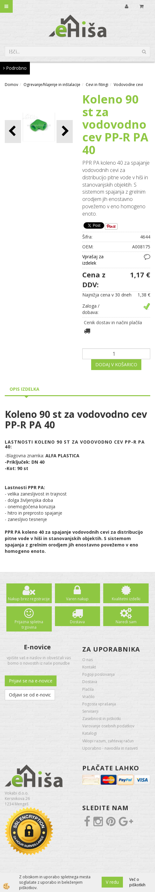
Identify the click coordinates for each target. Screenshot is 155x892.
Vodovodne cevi (128, 84)
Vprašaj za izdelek (93, 259)
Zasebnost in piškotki (101, 718)
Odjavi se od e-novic (30, 695)
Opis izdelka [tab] (24, 389)
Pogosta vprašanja (99, 704)
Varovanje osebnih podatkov (108, 726)
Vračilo (88, 696)
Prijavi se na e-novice (30, 681)
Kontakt (89, 667)
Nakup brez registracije (29, 599)
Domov (11, 84)
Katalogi (89, 733)
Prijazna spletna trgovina (29, 624)
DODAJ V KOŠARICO (116, 364)
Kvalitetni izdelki (126, 599)
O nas (87, 659)
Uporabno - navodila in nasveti (110, 748)
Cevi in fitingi (97, 84)
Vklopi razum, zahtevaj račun (108, 741)
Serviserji (90, 711)
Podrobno (15, 68)
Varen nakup (77, 599)
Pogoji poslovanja (98, 674)
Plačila (88, 689)
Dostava (77, 621)
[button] (65, 131)
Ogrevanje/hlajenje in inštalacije (52, 84)
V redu (112, 882)
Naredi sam (126, 621)
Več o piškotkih (137, 882)
